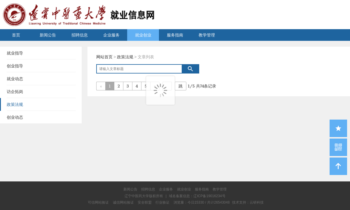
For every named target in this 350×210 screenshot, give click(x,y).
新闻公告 (48, 35)
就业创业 (143, 35)
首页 (16, 35)
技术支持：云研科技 (248, 202)
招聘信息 (79, 35)
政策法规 (125, 57)
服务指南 (175, 35)
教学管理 (207, 35)
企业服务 (111, 35)
